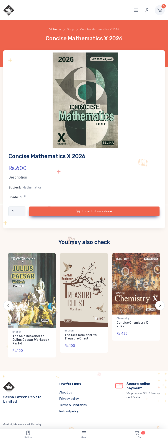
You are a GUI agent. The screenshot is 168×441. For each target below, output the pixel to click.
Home (55, 29)
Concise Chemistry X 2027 (132, 324)
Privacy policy (69, 396)
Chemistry (123, 318)
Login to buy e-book (94, 211)
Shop (70, 29)
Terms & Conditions (73, 402)
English (17, 331)
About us (65, 390)
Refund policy (69, 409)
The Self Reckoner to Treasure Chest (81, 337)
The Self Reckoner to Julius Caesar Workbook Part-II (30, 339)
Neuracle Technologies (56, 421)
